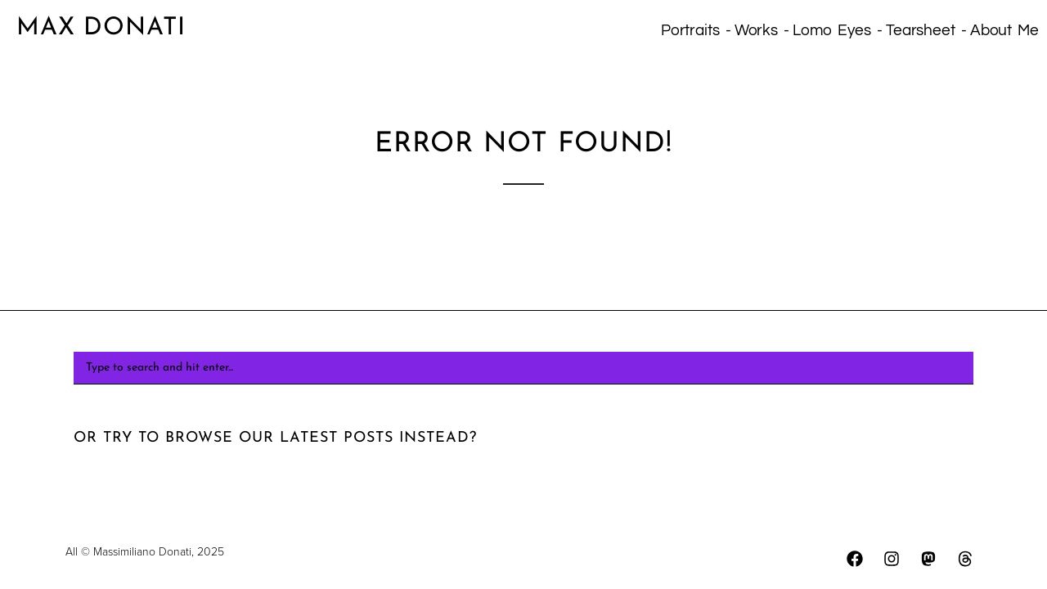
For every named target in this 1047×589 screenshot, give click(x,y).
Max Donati (101, 28)
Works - (762, 31)
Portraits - (696, 31)
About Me (1004, 31)
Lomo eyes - (838, 31)
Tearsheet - (926, 31)
